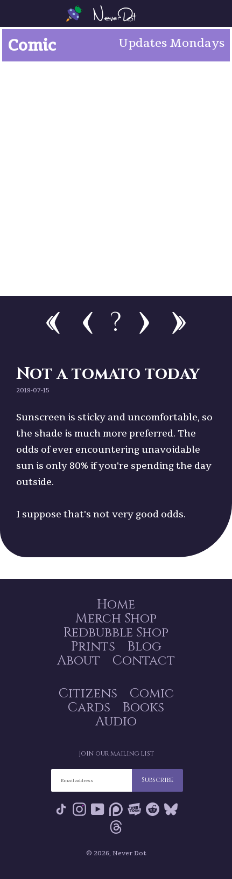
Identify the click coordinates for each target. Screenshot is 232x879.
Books (143, 708)
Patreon (116, 809)
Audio (116, 722)
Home (116, 605)
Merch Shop (116, 619)
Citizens (88, 694)
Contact (144, 661)
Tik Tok (61, 809)
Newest (179, 323)
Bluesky (171, 809)
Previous (88, 323)
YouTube (97, 809)
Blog (144, 647)
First (53, 323)
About (78, 661)
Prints (93, 647)
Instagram (79, 809)
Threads (116, 827)
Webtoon (134, 809)
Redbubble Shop (116, 633)
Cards (89, 708)
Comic (152, 694)
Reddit (152, 809)
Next (144, 323)
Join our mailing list (116, 753)
